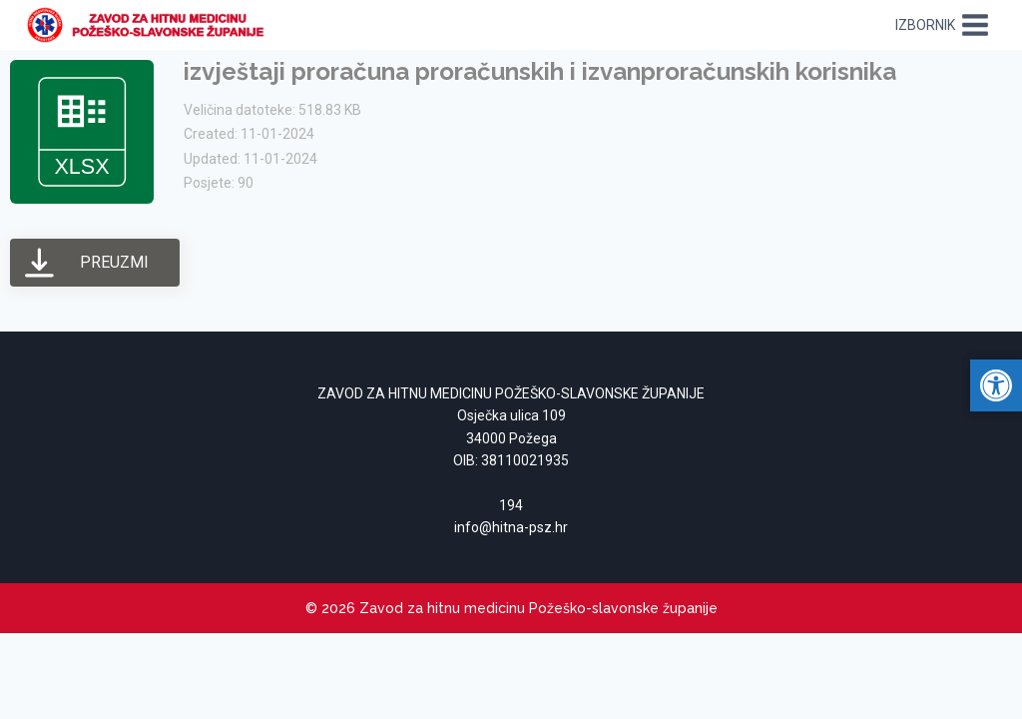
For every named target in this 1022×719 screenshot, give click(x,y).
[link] (151, 25)
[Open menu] (942, 24)
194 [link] (511, 505)
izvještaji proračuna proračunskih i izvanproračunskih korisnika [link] (540, 71)
